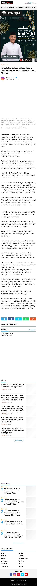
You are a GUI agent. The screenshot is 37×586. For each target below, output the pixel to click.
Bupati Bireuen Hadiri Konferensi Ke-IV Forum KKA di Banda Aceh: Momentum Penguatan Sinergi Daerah (12, 399)
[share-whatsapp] (26, 318)
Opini (20, 563)
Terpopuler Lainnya (18, 543)
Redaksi (13, 580)
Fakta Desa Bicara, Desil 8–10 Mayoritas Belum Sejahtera (14, 523)
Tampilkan (32, 330)
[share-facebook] (11, 318)
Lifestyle (28, 7)
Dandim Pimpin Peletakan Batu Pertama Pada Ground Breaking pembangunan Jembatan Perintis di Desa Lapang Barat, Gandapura (13, 410)
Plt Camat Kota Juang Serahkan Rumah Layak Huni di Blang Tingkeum (14, 502)
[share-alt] (4, 318)
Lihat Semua (18, 440)
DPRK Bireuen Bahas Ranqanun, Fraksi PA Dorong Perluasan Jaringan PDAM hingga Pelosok (14, 536)
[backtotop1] (35, 584)
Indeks (25, 580)
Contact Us (19, 580)
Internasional (20, 7)
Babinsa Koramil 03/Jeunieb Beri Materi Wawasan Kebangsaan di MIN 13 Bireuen (12, 420)
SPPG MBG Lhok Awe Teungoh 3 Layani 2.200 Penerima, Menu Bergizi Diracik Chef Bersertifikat (12, 514)
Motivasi (21, 561)
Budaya (21, 553)
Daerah (6, 7)
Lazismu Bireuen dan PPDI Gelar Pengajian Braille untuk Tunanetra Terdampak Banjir (13, 431)
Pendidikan (4, 566)
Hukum (3, 558)
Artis (3, 553)
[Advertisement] (18, 462)
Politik (21, 566)
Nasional (12, 7)
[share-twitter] (18, 318)
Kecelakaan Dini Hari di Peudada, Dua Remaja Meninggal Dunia (12, 386)
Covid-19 (3, 556)
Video (33, 7)
